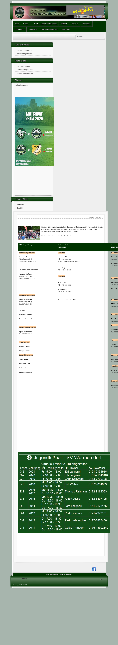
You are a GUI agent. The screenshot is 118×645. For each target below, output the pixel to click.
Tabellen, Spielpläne (24, 50)
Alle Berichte (19, 29)
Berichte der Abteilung (25, 73)
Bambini (20, 208)
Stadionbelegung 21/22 (25, 70)
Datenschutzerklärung (49, 29)
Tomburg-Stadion (23, 66)
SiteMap (24, 578)
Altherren (20, 204)
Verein (25, 24)
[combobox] (90, 36)
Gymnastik (86, 24)
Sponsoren (33, 29)
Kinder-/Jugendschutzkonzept (45, 24)
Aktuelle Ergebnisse (24, 54)
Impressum (66, 29)
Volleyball (74, 24)
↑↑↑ (101, 579)
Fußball (64, 24)
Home (17, 24)
